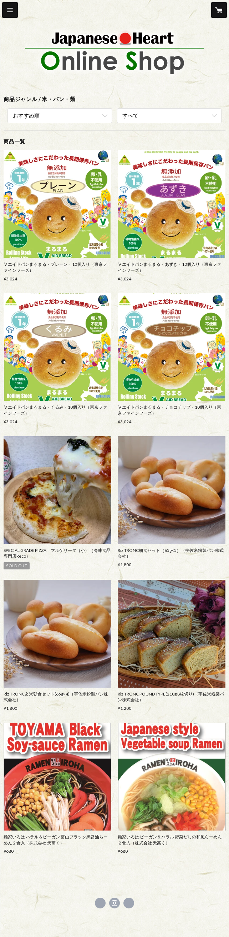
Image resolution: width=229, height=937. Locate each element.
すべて (130, 115)
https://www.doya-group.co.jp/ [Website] (128, 903)
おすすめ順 (26, 115)
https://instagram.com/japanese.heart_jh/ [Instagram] (114, 903)
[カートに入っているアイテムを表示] (219, 10)
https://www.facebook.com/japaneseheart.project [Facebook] (100, 903)
